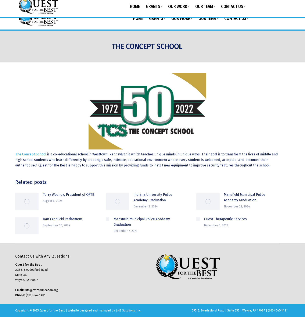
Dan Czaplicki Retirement (62, 219)
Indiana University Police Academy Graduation (152, 197)
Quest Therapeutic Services (225, 219)
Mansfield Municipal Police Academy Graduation (244, 197)
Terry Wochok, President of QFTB (68, 195)
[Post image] (27, 201)
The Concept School (30, 154)
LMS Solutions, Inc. (128, 310)
